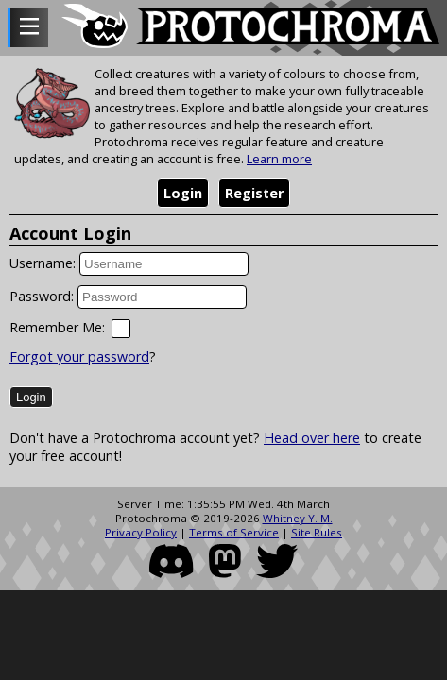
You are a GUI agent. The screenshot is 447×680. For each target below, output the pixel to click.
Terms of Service (234, 532)
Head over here (312, 438)
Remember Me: (57, 327)
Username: (42, 263)
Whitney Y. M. (298, 518)
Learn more (279, 158)
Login (182, 193)
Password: (41, 296)
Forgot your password (79, 357)
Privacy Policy (141, 532)
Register (254, 193)
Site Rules (316, 532)
